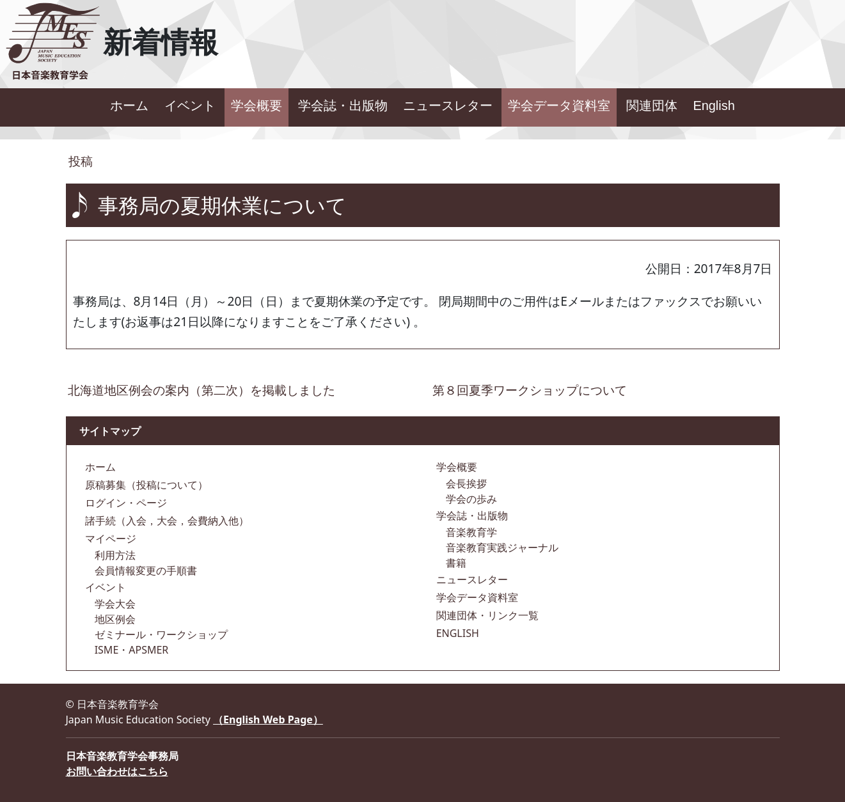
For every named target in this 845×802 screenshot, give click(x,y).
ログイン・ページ (125, 503)
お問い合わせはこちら (117, 771)
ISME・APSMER (130, 650)
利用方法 (114, 555)
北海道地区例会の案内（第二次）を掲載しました (201, 389)
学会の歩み (470, 499)
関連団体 (651, 105)
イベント (190, 105)
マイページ (109, 538)
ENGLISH (456, 633)
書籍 (454, 563)
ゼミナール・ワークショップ (160, 634)
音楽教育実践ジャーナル (500, 547)
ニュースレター (448, 105)
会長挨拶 (465, 483)
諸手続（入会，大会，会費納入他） (166, 521)
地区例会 (114, 619)
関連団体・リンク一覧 (486, 615)
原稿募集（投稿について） (145, 485)
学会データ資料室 (559, 105)
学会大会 (114, 604)
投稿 (79, 160)
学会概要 (256, 105)
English (713, 105)
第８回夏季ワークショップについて (529, 389)
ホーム (129, 105)
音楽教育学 (470, 532)
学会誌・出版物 (343, 105)
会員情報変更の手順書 (144, 570)
